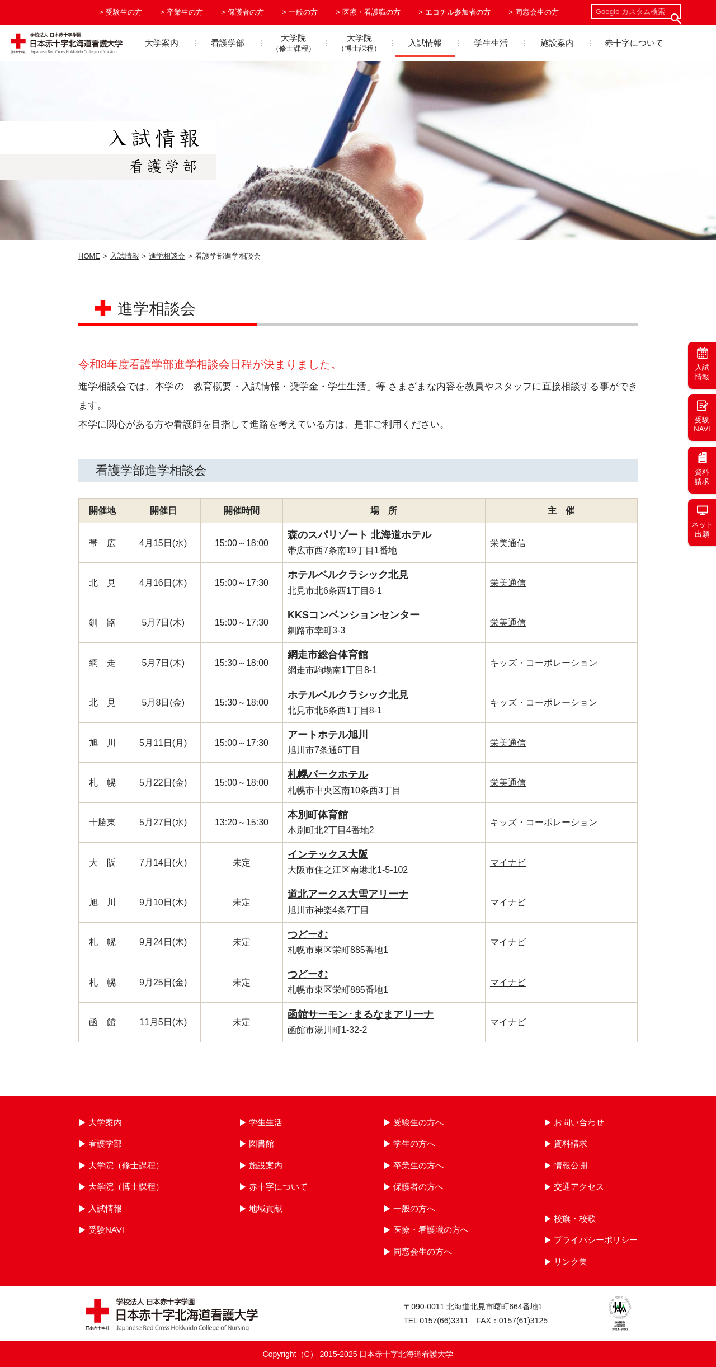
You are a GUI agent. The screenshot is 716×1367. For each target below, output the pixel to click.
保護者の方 (246, 12)
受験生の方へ (418, 1122)
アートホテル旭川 (328, 734)
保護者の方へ (418, 1186)
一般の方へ (414, 1208)
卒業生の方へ (418, 1165)
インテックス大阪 (328, 854)
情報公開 (570, 1165)
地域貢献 (265, 1208)
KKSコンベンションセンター (354, 615)
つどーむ (308, 934)
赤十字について (634, 43)
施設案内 (557, 43)
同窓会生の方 (537, 12)
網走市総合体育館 (328, 654)
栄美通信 (508, 543)
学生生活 (491, 43)
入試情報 (425, 43)
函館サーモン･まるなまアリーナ (361, 1014)
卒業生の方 (185, 12)
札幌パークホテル (328, 774)
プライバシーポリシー (596, 1239)
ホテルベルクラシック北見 (348, 574)
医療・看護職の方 (371, 12)
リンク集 (570, 1261)
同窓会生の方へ (422, 1251)
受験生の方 (124, 12)
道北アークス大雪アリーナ (348, 894)
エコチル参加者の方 (458, 12)
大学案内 (161, 43)
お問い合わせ (579, 1122)
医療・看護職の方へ (431, 1229)
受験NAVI (106, 1229)
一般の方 (303, 12)
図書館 (261, 1143)
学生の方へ (414, 1143)
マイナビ (508, 862)
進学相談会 (167, 256)
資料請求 (570, 1143)
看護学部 (227, 43)
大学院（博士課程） (126, 1186)
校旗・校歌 (575, 1218)
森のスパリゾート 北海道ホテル (359, 535)
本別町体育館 (318, 814)
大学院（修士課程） (126, 1165)
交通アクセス (579, 1186)
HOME (89, 256)
